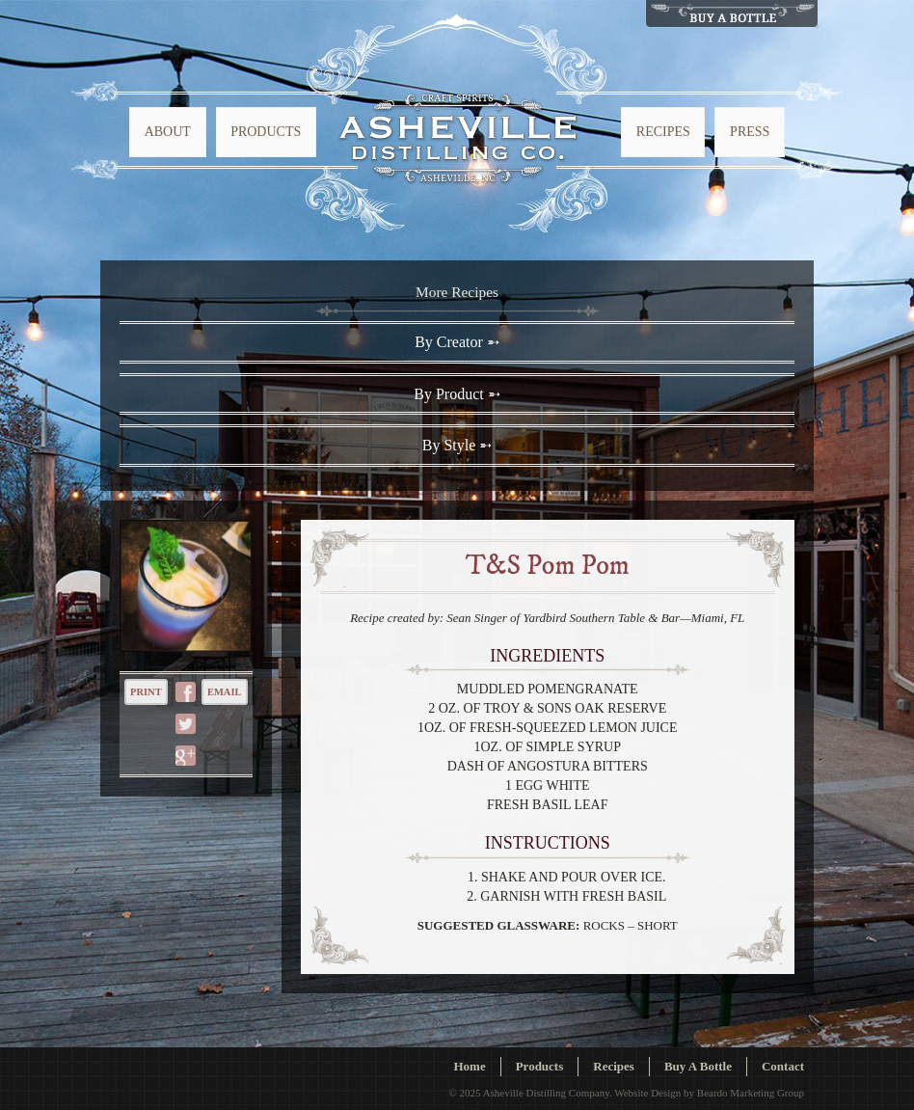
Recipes (663, 131)
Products (265, 131)
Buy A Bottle (698, 1066)
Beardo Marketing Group (750, 1092)
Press (749, 131)
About (168, 131)
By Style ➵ (457, 445)
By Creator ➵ (457, 342)
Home (469, 1066)
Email (224, 692)
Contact (783, 1066)
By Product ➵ (456, 394)
